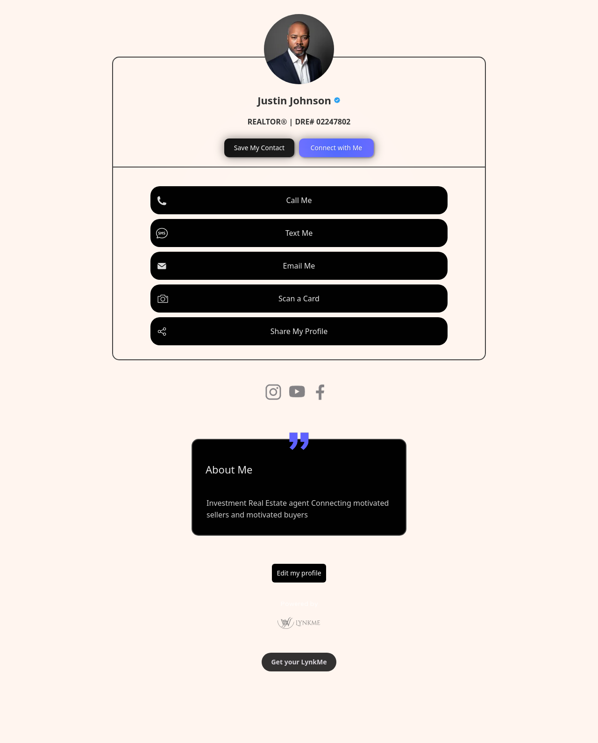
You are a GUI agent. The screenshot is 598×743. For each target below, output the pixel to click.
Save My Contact (259, 147)
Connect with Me (337, 147)
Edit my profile (299, 572)
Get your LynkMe (299, 661)
